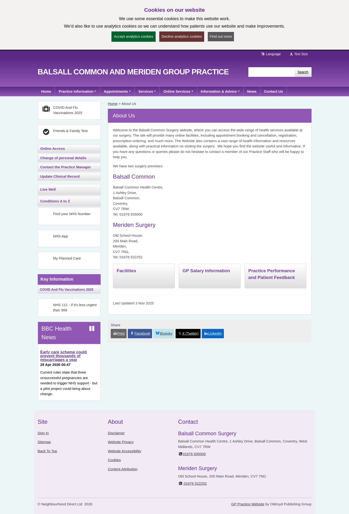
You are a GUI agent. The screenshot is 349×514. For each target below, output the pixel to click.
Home (112, 104)
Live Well (48, 189)
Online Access (52, 148)
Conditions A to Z (55, 201)
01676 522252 (192, 483)
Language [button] (271, 54)
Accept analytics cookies (133, 36)
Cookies (114, 460)
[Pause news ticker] (92, 328)
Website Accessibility (124, 451)
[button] (77, 91)
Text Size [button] (298, 54)
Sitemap (44, 442)
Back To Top (47, 451)
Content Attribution (122, 469)
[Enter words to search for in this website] (271, 72)
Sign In (43, 433)
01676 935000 (192, 454)
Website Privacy (121, 442)
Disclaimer (116, 433)
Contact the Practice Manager (65, 167)
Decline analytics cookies (182, 36)
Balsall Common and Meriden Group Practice (133, 71)
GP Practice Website (247, 504)
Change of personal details (63, 158)
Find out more (221, 36)
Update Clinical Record (60, 176)
